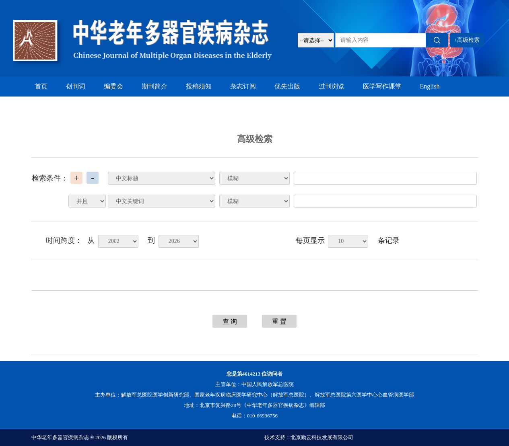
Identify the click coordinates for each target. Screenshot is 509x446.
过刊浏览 (331, 86)
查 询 (230, 321)
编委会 (113, 86)
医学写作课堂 (382, 86)
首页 (41, 86)
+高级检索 (467, 40)
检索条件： (50, 178)
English (430, 86)
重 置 (279, 321)
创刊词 (75, 86)
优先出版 (287, 86)
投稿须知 (199, 86)
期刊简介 (154, 86)
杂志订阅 (243, 86)
